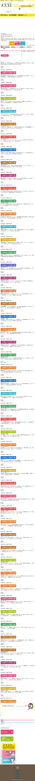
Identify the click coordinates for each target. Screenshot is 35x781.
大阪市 (12, 10)
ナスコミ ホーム (4, 10)
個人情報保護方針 (17, 774)
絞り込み (5, 55)
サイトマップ (18, 777)
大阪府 (8, 10)
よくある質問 (18, 775)
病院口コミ (17, 771)
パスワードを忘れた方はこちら (7, 741)
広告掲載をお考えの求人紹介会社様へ (17, 778)
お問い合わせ (18, 776)
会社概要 (17, 772)
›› (21, 59)
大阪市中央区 (17, 10)
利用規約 (17, 773)
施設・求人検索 (17, 770)
